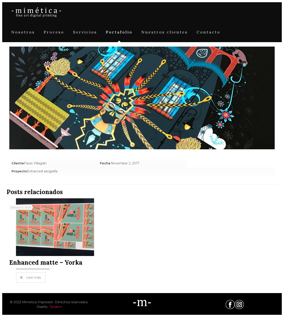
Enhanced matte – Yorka (45, 262)
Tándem (55, 307)
